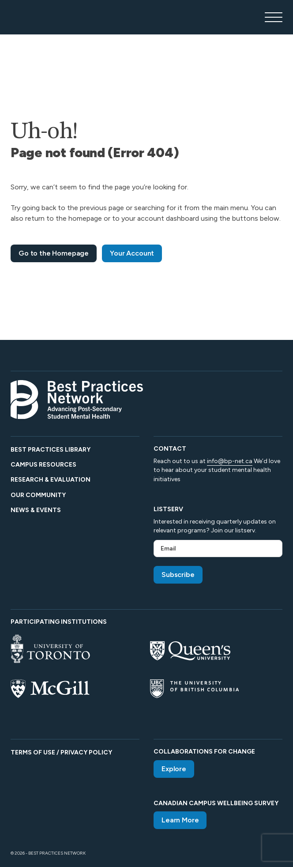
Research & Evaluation (50, 479)
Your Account (132, 253)
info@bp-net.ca (229, 461)
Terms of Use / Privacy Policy (61, 752)
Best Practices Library (50, 449)
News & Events (36, 510)
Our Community (38, 495)
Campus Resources (43, 464)
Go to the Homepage (54, 253)
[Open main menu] (273, 17)
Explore (174, 769)
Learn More (180, 820)
